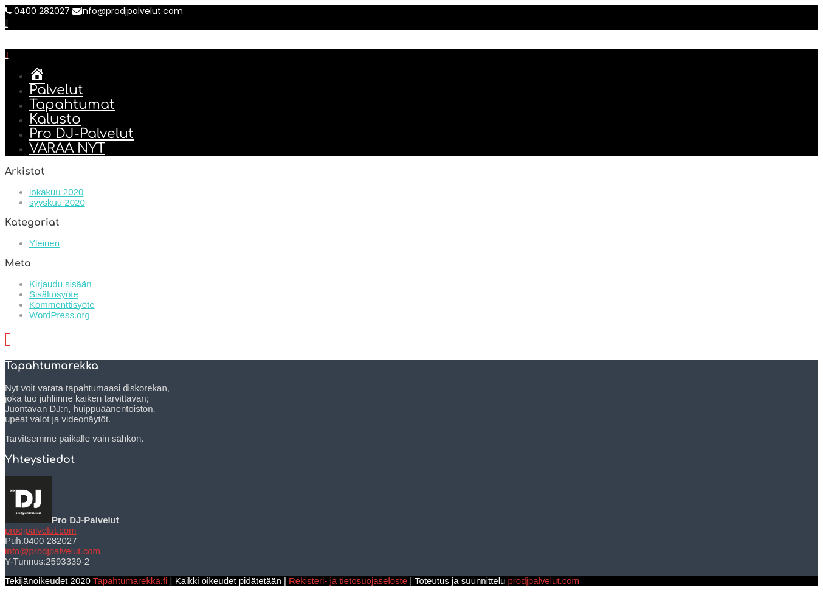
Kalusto (55, 119)
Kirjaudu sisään (60, 284)
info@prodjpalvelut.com (127, 11)
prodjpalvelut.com (41, 530)
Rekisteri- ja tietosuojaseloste (348, 581)
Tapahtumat (72, 104)
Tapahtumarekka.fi (130, 581)
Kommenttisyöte (62, 304)
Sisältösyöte (53, 294)
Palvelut (56, 90)
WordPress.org (59, 315)
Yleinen (44, 243)
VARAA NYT (67, 148)
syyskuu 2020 (57, 202)
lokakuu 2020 (56, 192)
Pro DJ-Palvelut (81, 134)
